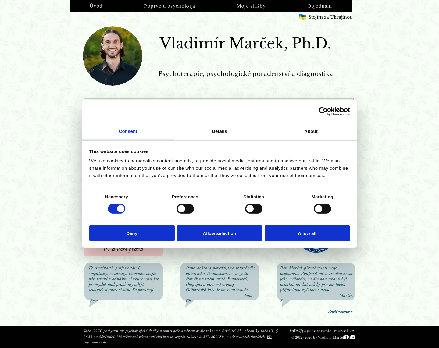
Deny (131, 233)
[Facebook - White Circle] (346, 337)
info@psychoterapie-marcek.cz (322, 330)
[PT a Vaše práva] (123, 249)
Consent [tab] (128, 131)
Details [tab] (219, 131)
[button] (169, 6)
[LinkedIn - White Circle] (352, 337)
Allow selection (219, 233)
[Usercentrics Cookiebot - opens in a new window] (323, 111)
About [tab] (311, 131)
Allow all (307, 233)
